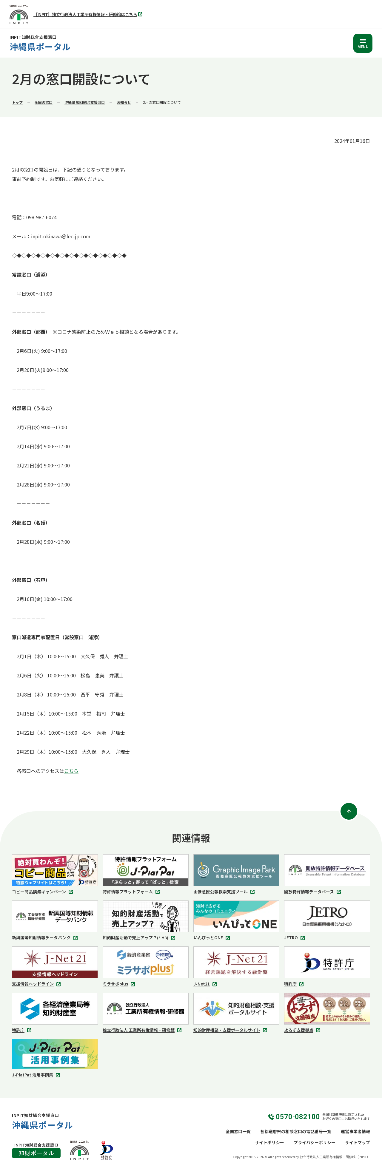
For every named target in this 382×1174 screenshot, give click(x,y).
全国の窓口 (44, 102)
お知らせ (124, 102)
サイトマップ (357, 1142)
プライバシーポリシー (314, 1142)
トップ (17, 102)
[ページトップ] (348, 811)
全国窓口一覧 (238, 1131)
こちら (71, 770)
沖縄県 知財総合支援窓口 (84, 102)
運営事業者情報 (355, 1131)
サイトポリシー (269, 1142)
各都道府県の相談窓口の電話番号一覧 (295, 1131)
